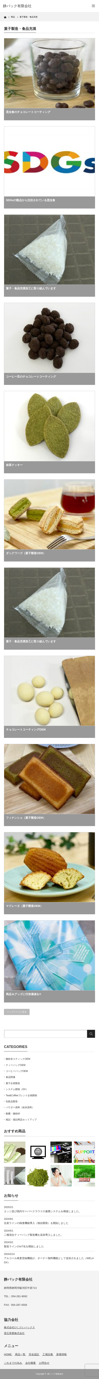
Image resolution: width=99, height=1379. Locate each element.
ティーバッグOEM (15, 1065)
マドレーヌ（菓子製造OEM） (24, 905)
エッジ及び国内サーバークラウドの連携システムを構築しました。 (42, 1211)
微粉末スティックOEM (18, 1059)
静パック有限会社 (55, 1374)
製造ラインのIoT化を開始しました (24, 1246)
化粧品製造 (12, 1101)
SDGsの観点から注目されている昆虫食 (30, 200)
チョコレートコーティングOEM (26, 729)
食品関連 (10, 1077)
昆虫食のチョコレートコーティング (28, 112)
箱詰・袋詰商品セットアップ (21, 1119)
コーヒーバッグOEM (17, 1071)
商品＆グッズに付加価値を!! (23, 994)
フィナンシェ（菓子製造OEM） (26, 817)
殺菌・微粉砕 (13, 1113)
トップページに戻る (17, 1012)
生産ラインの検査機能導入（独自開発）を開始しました (36, 1223)
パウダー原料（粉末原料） (20, 1107)
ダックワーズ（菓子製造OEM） (26, 553)
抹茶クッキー (14, 465)
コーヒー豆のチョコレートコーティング (31, 376)
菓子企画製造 (13, 1083)
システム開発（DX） (17, 1089)
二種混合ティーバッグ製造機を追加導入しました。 (33, 1234)
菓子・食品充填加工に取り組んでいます (31, 288)
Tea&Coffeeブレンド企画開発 (21, 1095)
